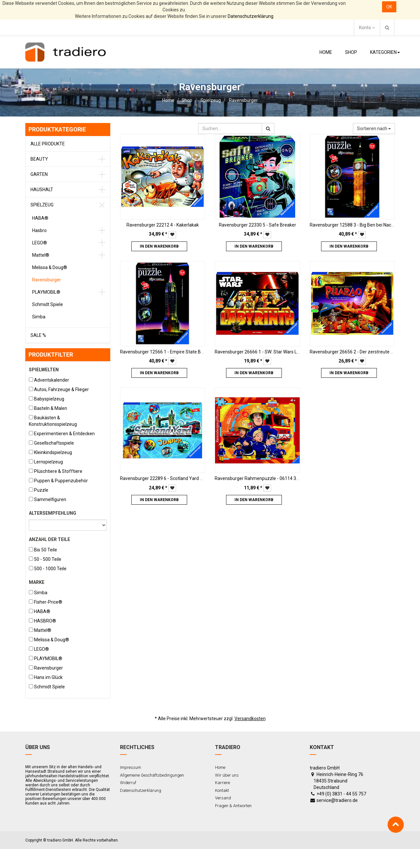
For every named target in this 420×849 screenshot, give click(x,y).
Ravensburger (243, 100)
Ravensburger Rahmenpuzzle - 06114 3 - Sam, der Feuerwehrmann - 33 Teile (294, 478)
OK (389, 6)
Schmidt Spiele (47, 304)
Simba (38, 316)
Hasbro (39, 230)
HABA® (40, 218)
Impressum (130, 767)
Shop (187, 100)
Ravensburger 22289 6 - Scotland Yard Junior (166, 478)
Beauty (39, 159)
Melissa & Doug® (49, 267)
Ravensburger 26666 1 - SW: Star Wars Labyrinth (264, 351)
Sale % (38, 335)
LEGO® (39, 242)
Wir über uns (227, 775)
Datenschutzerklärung (250, 16)
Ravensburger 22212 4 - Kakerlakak (162, 225)
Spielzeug (210, 100)
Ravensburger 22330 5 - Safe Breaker (257, 225)
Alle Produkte (47, 143)
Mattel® (40, 255)
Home (168, 100)
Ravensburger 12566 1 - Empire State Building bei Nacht (177, 351)
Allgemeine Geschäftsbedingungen (152, 775)
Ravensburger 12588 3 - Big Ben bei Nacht (352, 225)
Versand (223, 797)
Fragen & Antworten (233, 805)
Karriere (222, 782)
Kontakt (222, 790)
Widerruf (128, 782)
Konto (367, 27)
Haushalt (41, 189)
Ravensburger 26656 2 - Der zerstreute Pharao (357, 351)
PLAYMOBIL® (46, 292)
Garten (39, 174)
